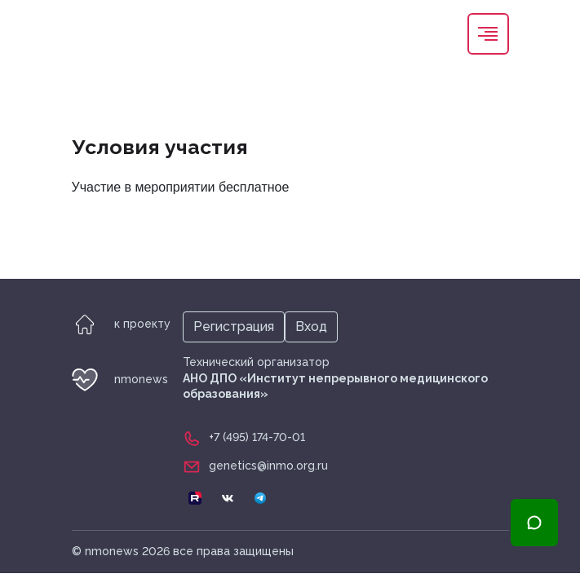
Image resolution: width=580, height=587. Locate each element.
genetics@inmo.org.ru (268, 465)
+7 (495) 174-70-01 (257, 437)
